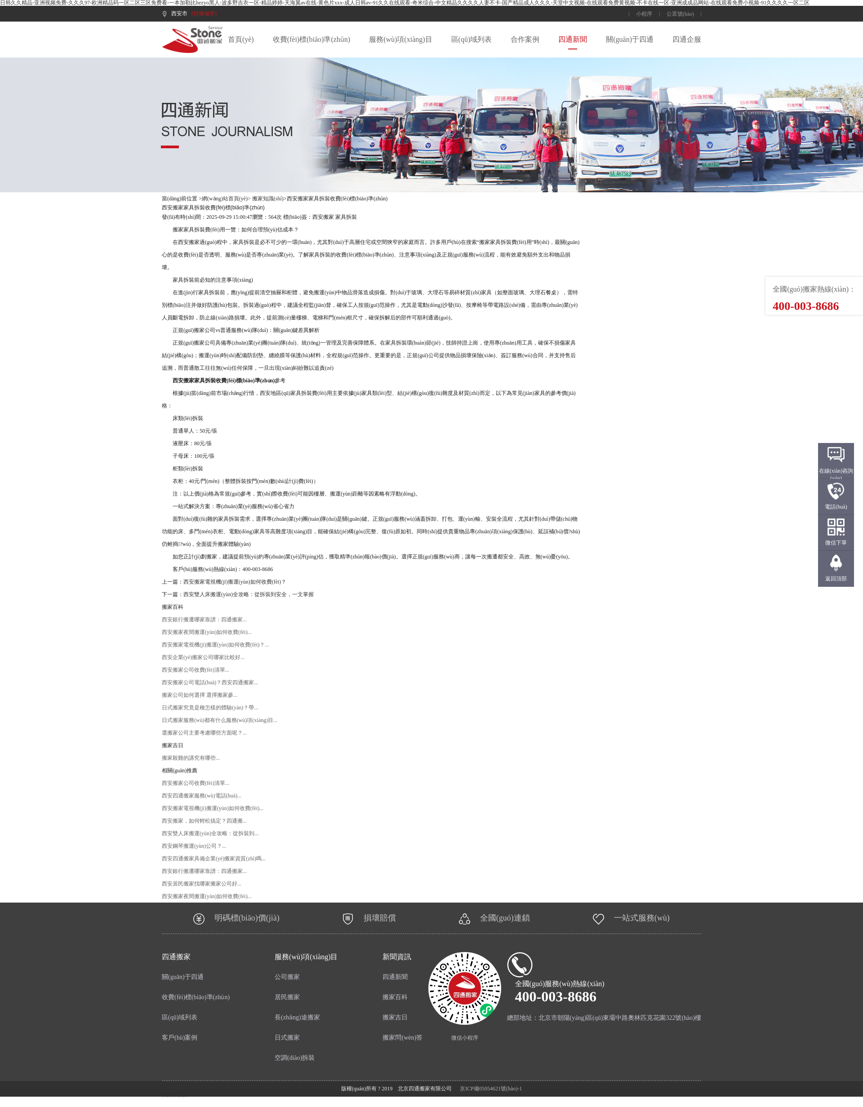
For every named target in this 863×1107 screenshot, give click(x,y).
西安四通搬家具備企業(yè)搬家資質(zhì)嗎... (214, 858)
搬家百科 (395, 997)
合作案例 (525, 39)
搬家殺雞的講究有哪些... (191, 758)
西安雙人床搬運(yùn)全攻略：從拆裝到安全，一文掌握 (248, 594)
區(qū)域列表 (471, 39)
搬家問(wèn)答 (403, 1037)
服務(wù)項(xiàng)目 (400, 39)
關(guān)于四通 (630, 39)
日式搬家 (287, 1037)
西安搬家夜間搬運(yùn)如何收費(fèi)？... (207, 632)
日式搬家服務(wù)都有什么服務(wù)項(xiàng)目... (219, 720)
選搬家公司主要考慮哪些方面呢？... (204, 733)
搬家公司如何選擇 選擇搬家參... (199, 695)
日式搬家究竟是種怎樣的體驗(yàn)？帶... (210, 707)
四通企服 (686, 39)
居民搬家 (287, 997)
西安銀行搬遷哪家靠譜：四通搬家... (204, 619)
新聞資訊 (397, 957)
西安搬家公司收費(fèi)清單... (195, 670)
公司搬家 (287, 977)
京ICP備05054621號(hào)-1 (491, 1088)
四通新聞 (572, 39)
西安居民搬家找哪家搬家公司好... (201, 884)
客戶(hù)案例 (179, 1037)
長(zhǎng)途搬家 (297, 1017)
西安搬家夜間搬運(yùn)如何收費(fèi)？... (207, 896)
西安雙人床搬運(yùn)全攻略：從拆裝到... (210, 833)
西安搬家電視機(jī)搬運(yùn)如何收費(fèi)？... (212, 808)
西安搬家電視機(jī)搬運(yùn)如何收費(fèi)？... (215, 645)
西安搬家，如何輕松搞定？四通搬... (204, 821)
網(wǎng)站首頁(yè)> (226, 198)
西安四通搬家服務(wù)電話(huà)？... (201, 796)
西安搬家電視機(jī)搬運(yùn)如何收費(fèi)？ (234, 582)
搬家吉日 (395, 1017)
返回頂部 (836, 579)
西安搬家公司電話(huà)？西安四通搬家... (210, 682)
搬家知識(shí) (268, 198)
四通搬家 (176, 957)
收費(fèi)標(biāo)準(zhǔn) (312, 39)
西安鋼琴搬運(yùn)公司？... (194, 846)
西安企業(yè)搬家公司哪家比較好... (203, 657)
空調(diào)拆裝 (295, 1057)
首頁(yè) (241, 39)
